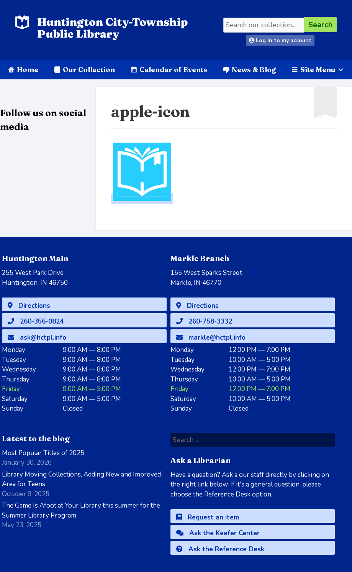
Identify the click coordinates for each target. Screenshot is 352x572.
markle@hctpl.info (211, 337)
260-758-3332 (204, 321)
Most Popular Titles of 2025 (43, 453)
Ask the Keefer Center (218, 533)
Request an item (207, 517)
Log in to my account (280, 40)
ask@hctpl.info (37, 337)
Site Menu (322, 69)
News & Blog (254, 69)
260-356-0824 (36, 321)
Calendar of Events (173, 69)
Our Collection (89, 69)
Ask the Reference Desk (220, 549)
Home (27, 69)
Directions (29, 305)
